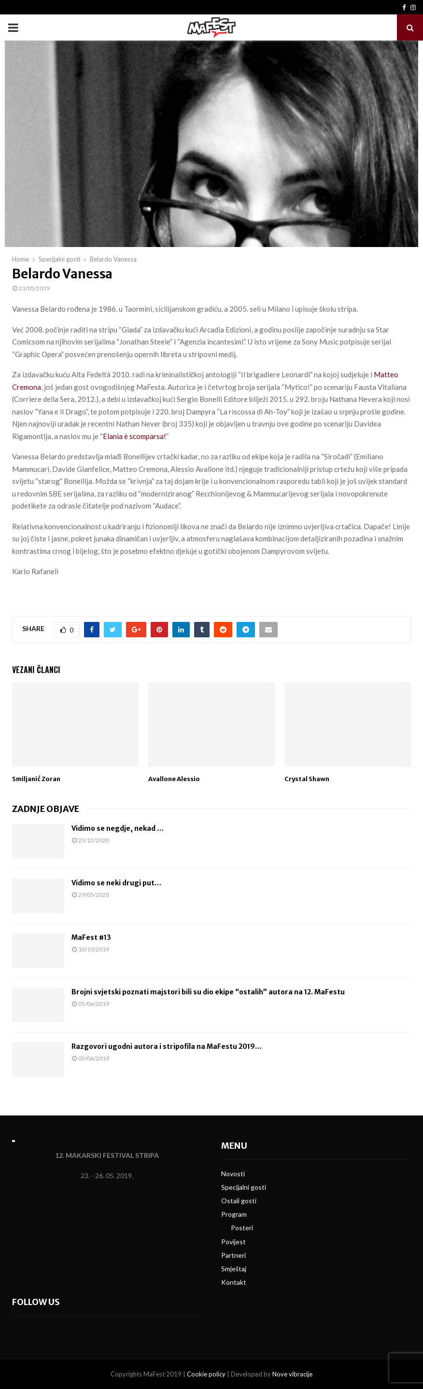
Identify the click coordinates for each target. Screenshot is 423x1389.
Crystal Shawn (306, 779)
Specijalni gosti (243, 1187)
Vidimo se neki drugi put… (116, 883)
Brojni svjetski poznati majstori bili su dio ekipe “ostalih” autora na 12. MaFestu (208, 992)
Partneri (233, 1255)
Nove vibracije (292, 1374)
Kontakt (233, 1282)
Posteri (242, 1228)
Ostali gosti (238, 1200)
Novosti (233, 1173)
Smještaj (233, 1269)
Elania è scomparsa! (134, 436)
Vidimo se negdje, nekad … (117, 828)
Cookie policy (206, 1374)
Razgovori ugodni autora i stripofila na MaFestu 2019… (166, 1046)
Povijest (233, 1242)
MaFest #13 (91, 937)
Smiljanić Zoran (36, 779)
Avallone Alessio (174, 779)
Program (234, 1214)
